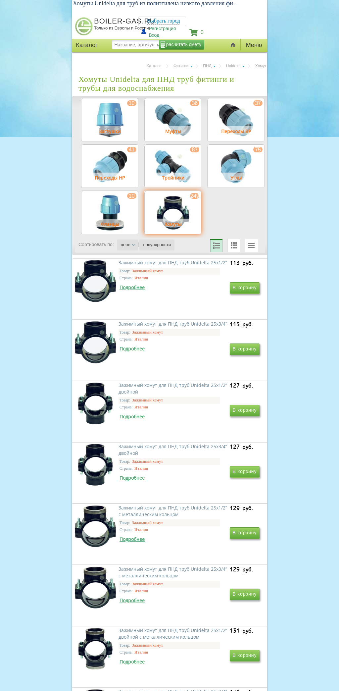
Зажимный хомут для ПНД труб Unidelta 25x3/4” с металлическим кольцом (209, 524)
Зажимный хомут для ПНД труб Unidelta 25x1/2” (119, 330)
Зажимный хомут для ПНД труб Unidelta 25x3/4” (209, 330)
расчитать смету (183, 44)
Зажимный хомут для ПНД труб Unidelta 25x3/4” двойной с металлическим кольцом (214, 620)
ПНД (207, 66)
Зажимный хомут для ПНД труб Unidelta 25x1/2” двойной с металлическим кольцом (124, 620)
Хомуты (262, 66)
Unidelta (233, 66)
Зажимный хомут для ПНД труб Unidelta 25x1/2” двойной (124, 425)
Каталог (154, 66)
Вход (154, 35)
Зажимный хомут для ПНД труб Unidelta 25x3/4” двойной (214, 425)
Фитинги (181, 66)
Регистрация (162, 28)
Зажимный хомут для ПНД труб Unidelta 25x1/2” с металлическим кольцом (119, 524)
